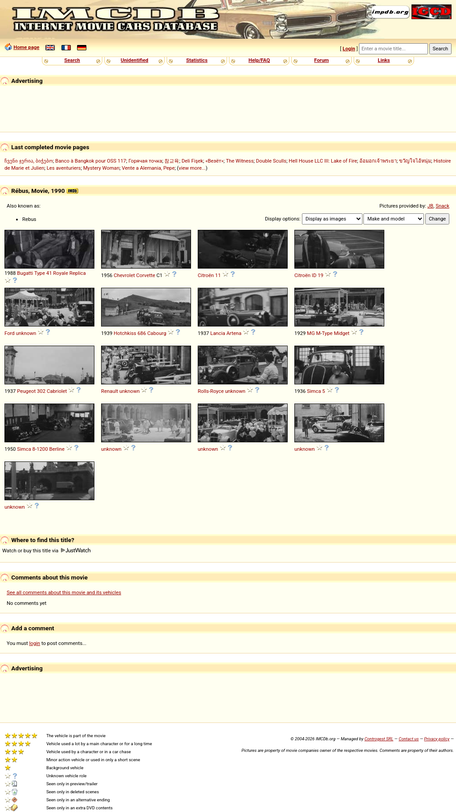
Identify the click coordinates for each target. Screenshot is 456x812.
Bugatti (25, 273)
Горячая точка (145, 161)
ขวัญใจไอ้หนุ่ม (415, 161)
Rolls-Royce (211, 391)
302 (41, 391)
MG (311, 333)
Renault (109, 391)
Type (39, 273)
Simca (314, 391)
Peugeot (26, 391)
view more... (192, 168)
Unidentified (134, 60)
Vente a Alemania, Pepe (148, 168)
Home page (26, 47)
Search (72, 60)
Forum (321, 60)
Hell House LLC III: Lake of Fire (323, 161)
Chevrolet (124, 275)
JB (430, 206)
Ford (9, 333)
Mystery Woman (101, 168)
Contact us (409, 738)
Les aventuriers (64, 168)
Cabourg (157, 333)
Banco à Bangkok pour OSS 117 (90, 161)
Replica (77, 273)
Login (348, 48)
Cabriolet (57, 391)
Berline (57, 449)
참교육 (171, 161)
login (35, 643)
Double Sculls (271, 161)
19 (320, 275)
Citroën (206, 275)
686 (142, 333)
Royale (60, 273)
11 (218, 275)
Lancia (217, 333)
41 (49, 273)
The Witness (239, 161)
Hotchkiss (125, 333)
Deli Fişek (192, 161)
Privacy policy (436, 738)
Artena (233, 333)
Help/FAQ (259, 60)
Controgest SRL (378, 738)
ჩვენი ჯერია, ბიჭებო (28, 161)
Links (384, 60)
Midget (342, 333)
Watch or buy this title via (46, 550)
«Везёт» (214, 161)
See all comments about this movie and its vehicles (64, 592)
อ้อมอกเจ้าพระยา (378, 161)
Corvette (145, 275)
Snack (442, 206)
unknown (26, 333)
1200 (42, 449)
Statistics (197, 60)
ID (314, 275)
